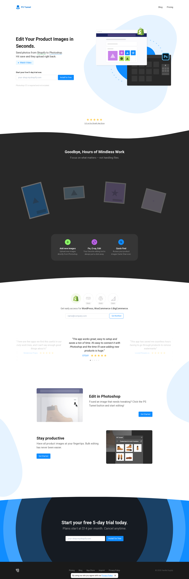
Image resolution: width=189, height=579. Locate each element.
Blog (160, 7)
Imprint (102, 570)
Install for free (66, 77)
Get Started (145, 414)
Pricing (170, 7)
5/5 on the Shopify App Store (95, 123)
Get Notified (116, 316)
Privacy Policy (107, 575)
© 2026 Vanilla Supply (164, 570)
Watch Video (24, 62)
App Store (90, 570)
